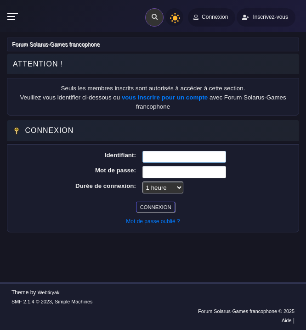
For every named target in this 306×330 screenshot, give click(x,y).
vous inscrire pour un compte (165, 97)
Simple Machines (73, 301)
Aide (287, 320)
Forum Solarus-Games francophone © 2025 (246, 311)
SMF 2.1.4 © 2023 (31, 301)
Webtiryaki (49, 292)
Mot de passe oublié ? (153, 221)
